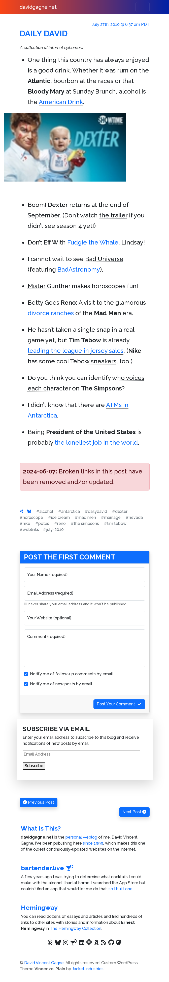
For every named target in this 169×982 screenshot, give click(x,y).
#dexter (119, 511)
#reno (60, 523)
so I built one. (121, 888)
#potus (42, 523)
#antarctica (69, 511)
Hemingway (39, 907)
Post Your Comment (119, 704)
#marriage (111, 517)
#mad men (85, 517)
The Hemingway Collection (75, 928)
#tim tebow (115, 523)
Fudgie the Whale (92, 242)
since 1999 (93, 843)
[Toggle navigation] (143, 7)
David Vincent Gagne (44, 962)
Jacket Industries (88, 968)
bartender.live (47, 868)
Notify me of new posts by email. (61, 684)
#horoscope (31, 517)
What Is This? (41, 828)
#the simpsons (85, 523)
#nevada (134, 517)
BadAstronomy (78, 269)
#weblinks (29, 529)
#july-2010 (53, 529)
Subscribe (34, 765)
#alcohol (44, 511)
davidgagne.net (38, 7)
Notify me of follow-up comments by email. (72, 674)
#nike (25, 523)
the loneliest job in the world (96, 442)
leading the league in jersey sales (75, 350)
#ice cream (59, 517)
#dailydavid (96, 511)
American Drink (61, 102)
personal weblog (81, 837)
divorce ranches (51, 313)
